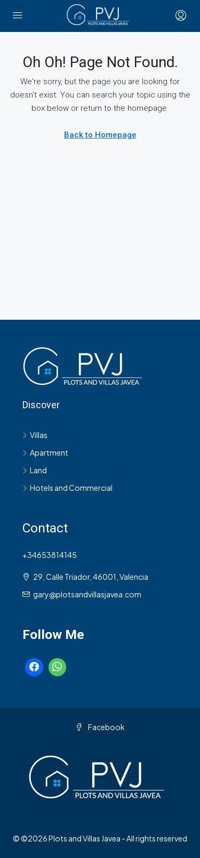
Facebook (100, 727)
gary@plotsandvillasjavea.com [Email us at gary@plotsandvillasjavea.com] (87, 594)
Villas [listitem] (34, 435)
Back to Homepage (100, 135)
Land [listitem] (34, 470)
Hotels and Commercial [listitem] (67, 487)
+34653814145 (49, 555)
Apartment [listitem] (45, 452)
